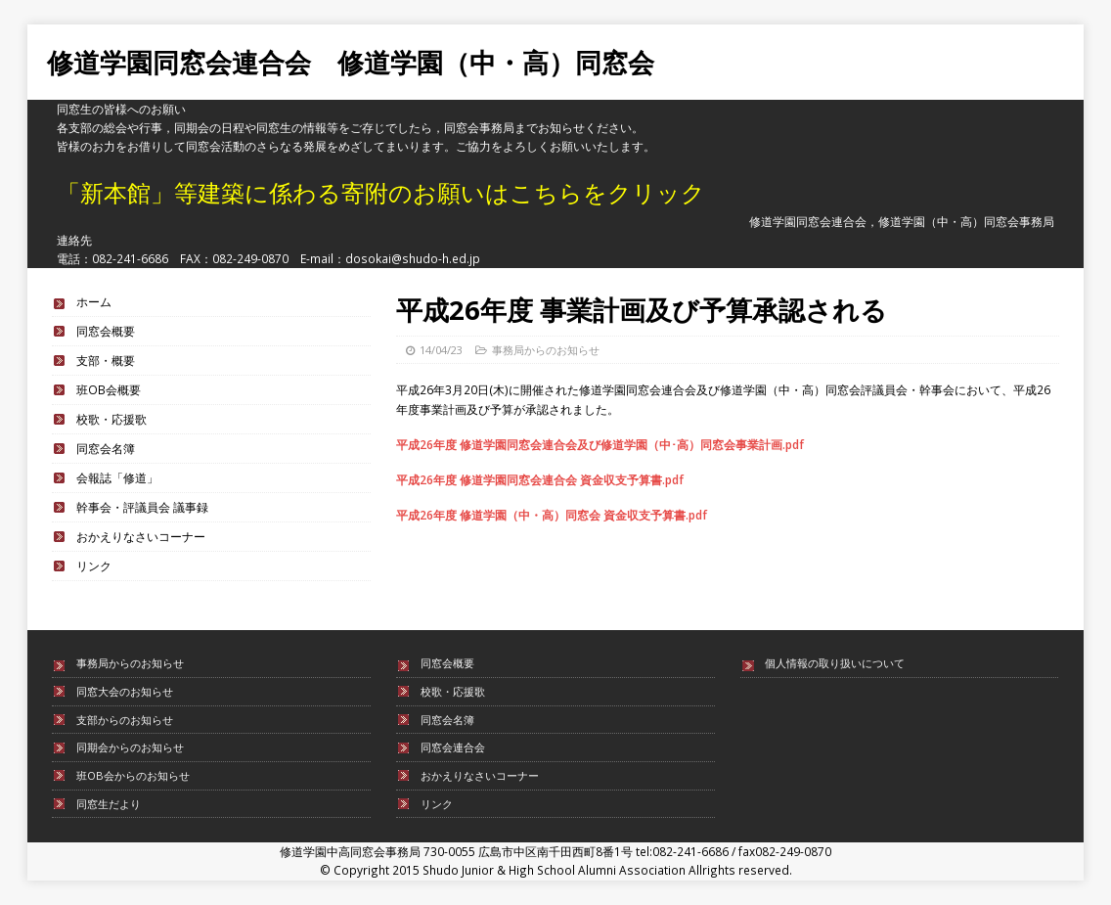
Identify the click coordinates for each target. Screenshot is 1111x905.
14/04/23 (441, 349)
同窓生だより (108, 803)
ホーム (93, 301)
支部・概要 (105, 360)
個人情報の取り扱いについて (835, 663)
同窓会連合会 (453, 747)
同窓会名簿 (105, 448)
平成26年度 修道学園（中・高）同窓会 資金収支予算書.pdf (551, 514)
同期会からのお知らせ (130, 747)
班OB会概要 (108, 389)
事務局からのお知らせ (546, 349)
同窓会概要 (105, 331)
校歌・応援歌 (111, 419)
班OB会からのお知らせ (133, 775)
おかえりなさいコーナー (140, 536)
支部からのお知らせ (124, 719)
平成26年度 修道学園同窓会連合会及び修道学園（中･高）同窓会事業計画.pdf (600, 444)
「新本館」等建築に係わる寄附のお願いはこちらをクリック (381, 192)
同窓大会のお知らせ (124, 691)
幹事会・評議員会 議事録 (142, 507)
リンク (93, 565)
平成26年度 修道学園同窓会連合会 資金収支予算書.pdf (540, 479)
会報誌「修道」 (117, 477)
